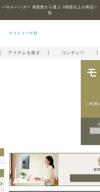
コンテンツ (79, 52)
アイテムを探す (24, 52)
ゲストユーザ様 (23, 33)
